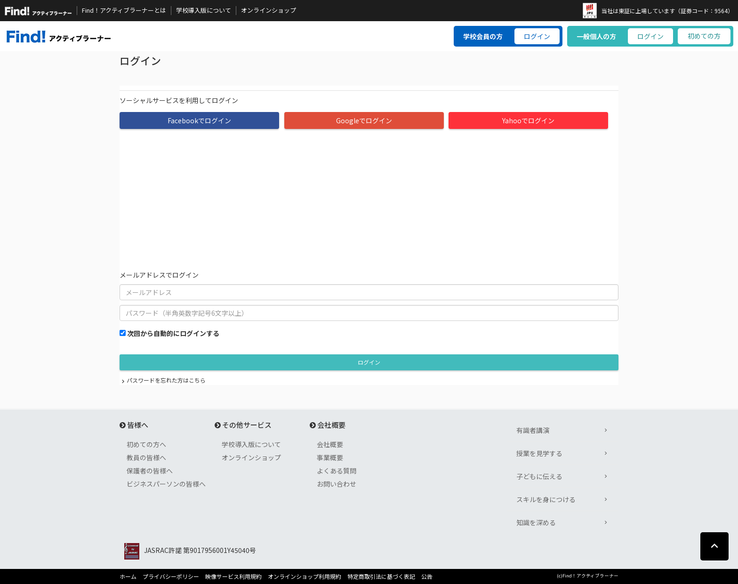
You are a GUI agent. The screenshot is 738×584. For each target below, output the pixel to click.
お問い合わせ (336, 483)
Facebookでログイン (199, 120)
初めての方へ (146, 444)
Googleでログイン (364, 120)
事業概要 (330, 457)
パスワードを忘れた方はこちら (166, 380)
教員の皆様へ (146, 457)
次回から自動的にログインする (173, 333)
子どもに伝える (539, 476)
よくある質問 (336, 470)
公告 (427, 576)
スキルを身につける (546, 499)
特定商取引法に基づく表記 (381, 576)
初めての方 (704, 35)
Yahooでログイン (528, 120)
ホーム (128, 576)
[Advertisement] (369, 199)
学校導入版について (203, 10)
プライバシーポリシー (171, 576)
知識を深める (536, 522)
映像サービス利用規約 (233, 576)
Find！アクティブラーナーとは (124, 10)
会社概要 (330, 444)
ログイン (537, 36)
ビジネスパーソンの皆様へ (166, 483)
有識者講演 (532, 430)
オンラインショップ (268, 10)
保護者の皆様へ (150, 470)
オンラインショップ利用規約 (304, 576)
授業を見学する (539, 453)
